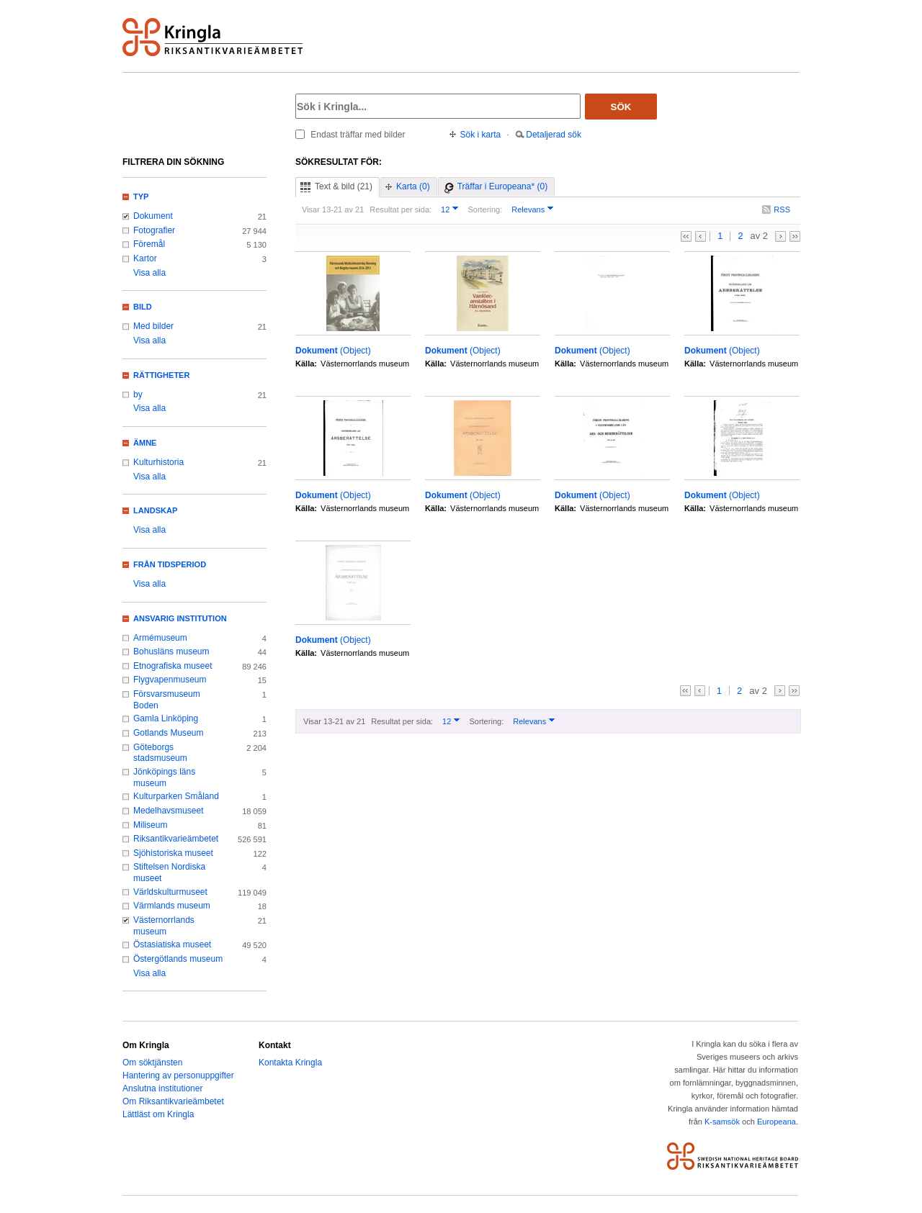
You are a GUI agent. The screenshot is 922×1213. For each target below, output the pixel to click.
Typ (140, 196)
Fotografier (154, 230)
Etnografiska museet (172, 666)
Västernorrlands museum (163, 926)
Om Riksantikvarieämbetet (173, 1101)
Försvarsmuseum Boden (166, 700)
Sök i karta (480, 135)
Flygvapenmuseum (170, 680)
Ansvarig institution (180, 618)
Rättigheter (161, 375)
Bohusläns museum (171, 651)
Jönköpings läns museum (164, 777)
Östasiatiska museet (172, 944)
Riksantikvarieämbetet (175, 839)
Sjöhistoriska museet (173, 853)
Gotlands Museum (168, 733)
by (138, 394)
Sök (621, 107)
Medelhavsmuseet (168, 811)
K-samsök (722, 1121)
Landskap (155, 510)
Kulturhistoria (158, 462)
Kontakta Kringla (290, 1063)
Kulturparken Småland (176, 796)
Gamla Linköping (165, 718)
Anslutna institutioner (162, 1088)
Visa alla (149, 273)
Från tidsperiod (169, 564)
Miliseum (150, 825)
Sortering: (484, 209)
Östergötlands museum (178, 959)
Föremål (149, 244)
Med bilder (153, 326)
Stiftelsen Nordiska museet (169, 872)
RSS (782, 209)
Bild (142, 306)
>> (794, 236)
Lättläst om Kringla (158, 1114)
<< (686, 236)
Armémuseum (160, 638)
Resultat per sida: (400, 209)
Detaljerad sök (553, 135)
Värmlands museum (171, 906)
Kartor (145, 258)
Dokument (153, 216)
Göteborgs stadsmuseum (160, 753)
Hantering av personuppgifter (178, 1075)
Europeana (776, 1121)
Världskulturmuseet (170, 892)
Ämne (144, 442)
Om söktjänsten (152, 1063)
